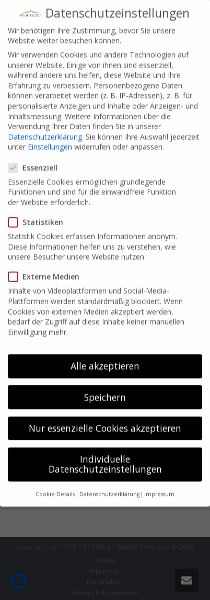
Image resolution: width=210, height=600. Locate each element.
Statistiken (39, 211)
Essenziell (36, 156)
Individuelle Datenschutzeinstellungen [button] (105, 452)
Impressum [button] (159, 482)
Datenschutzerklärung (45, 125)
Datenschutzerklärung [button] (109, 482)
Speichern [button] (105, 386)
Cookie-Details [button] (55, 482)
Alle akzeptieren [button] (105, 355)
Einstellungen (50, 136)
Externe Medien (47, 266)
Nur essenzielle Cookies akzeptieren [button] (105, 416)
